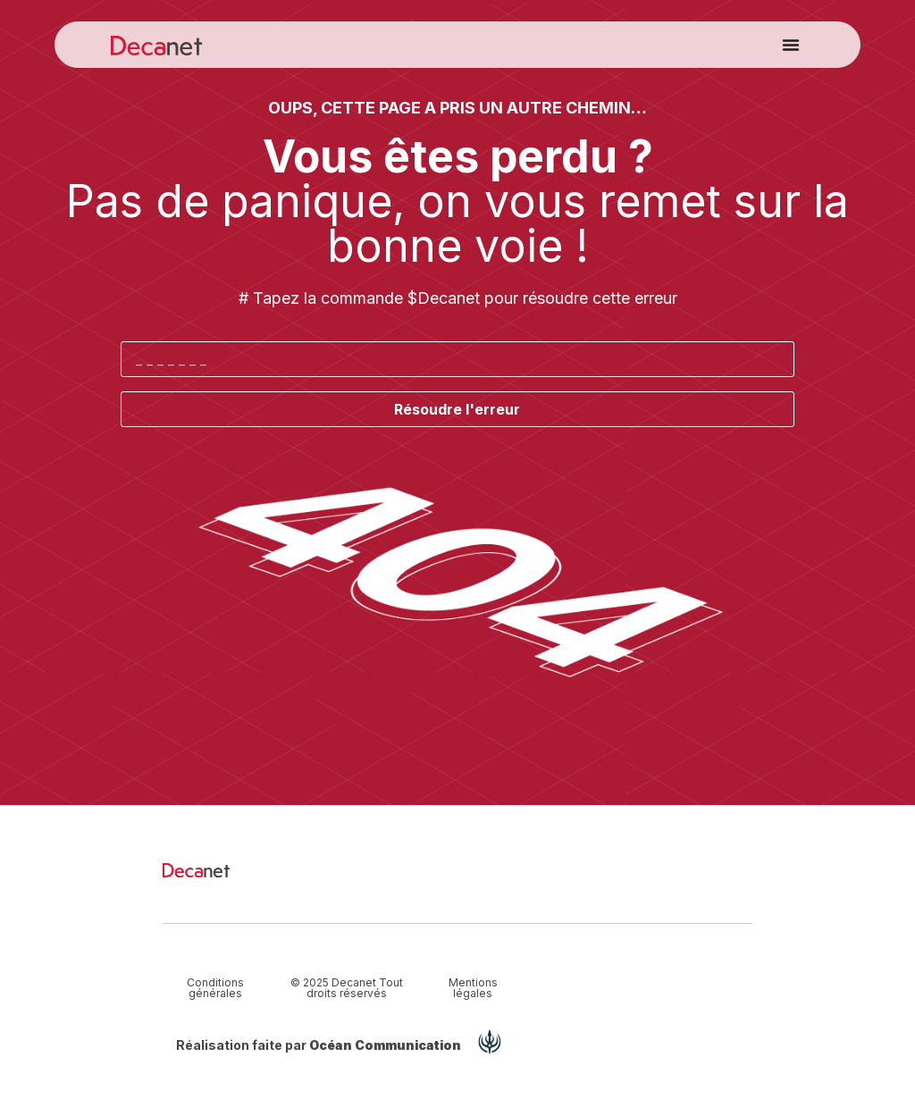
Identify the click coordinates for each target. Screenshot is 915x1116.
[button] (790, 44)
